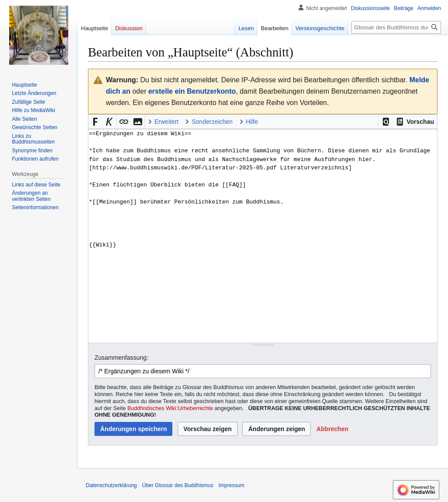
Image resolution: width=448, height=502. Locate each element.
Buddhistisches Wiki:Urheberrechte (170, 408)
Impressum (231, 485)
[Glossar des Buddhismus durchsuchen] (396, 27)
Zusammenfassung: (121, 357)
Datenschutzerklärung (111, 485)
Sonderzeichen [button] (212, 121)
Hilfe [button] (252, 121)
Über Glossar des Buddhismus (178, 485)
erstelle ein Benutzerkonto (192, 91)
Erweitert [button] (166, 121)
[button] (386, 122)
